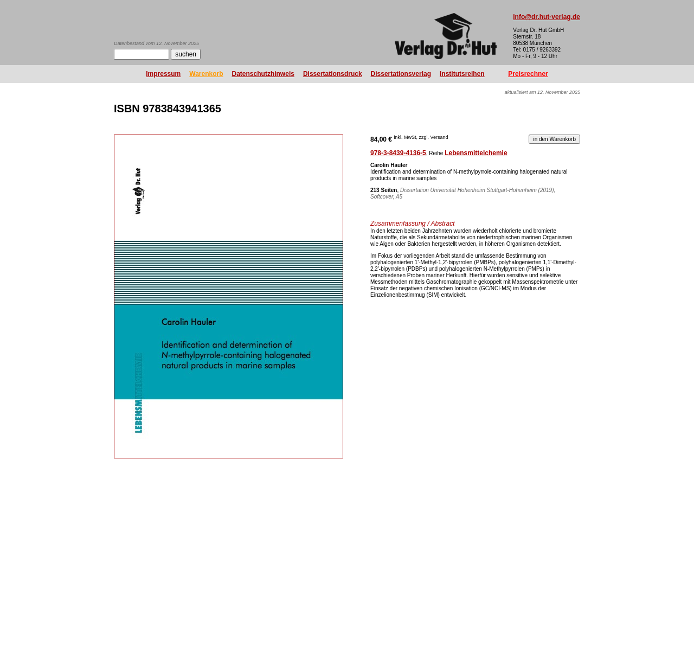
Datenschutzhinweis (263, 74)
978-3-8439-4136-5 (398, 153)
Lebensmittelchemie (476, 153)
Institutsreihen (462, 74)
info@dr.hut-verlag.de (546, 17)
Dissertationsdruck (332, 74)
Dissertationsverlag (401, 74)
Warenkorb (206, 74)
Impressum (163, 74)
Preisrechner (528, 74)
